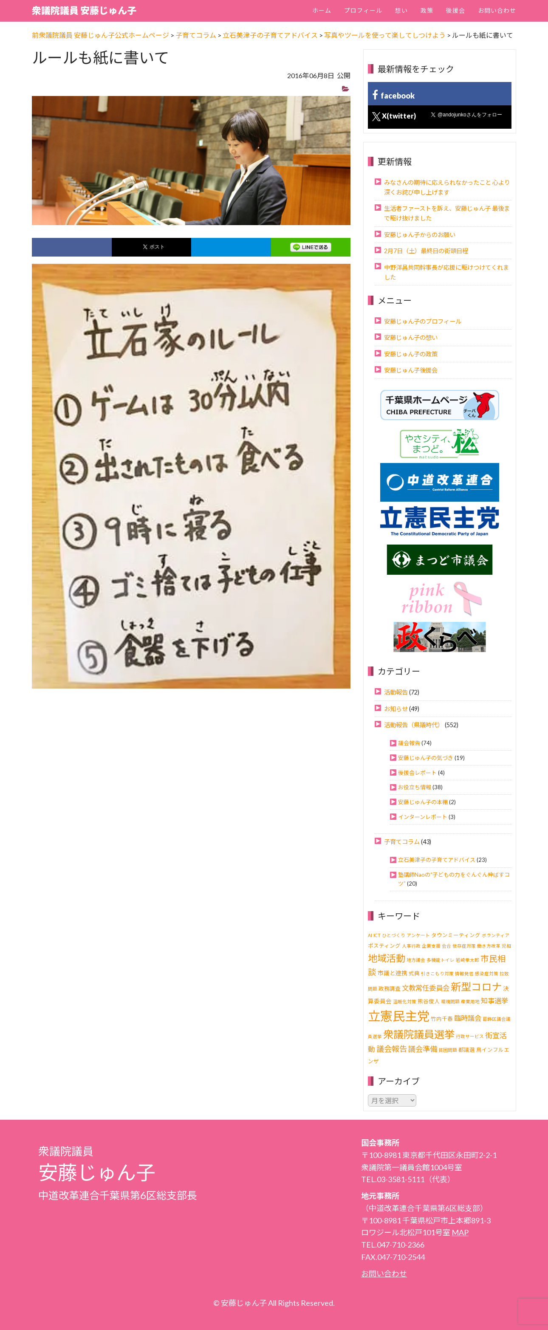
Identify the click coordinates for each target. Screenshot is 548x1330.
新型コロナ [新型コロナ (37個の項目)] (476, 986)
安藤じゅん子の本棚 (423, 802)
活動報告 (396, 692)
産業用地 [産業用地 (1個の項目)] (470, 1001)
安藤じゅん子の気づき (425, 757)
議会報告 (409, 743)
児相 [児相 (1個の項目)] (506, 946)
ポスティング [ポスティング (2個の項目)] (384, 946)
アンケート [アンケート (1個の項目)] (418, 935)
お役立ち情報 (414, 787)
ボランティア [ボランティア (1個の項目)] (495, 935)
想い (401, 10)
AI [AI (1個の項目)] (370, 935)
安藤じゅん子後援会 (411, 370)
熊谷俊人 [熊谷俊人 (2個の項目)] (429, 1001)
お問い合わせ (497, 10)
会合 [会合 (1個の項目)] (446, 946)
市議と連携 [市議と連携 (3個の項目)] (392, 973)
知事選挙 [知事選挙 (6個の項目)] (494, 1001)
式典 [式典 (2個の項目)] (414, 973)
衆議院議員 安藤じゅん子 (84, 10)
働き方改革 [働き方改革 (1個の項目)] (488, 946)
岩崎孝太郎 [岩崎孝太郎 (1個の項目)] (467, 960)
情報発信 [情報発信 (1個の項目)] (464, 973)
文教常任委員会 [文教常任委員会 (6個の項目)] (425, 988)
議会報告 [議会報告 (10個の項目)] (391, 1048)
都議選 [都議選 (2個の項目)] (466, 1050)
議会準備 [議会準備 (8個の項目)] (422, 1049)
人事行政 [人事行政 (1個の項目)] (411, 946)
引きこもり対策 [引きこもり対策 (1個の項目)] (437, 973)
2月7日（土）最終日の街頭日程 (426, 250)
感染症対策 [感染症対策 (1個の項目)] (486, 973)
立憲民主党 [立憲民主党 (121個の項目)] (398, 1015)
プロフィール (363, 10)
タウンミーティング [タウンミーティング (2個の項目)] (455, 935)
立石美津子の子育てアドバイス (436, 859)
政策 (427, 10)
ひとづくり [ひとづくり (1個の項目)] (393, 935)
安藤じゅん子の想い (411, 337)
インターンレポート (422, 816)
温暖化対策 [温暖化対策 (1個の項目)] (404, 1001)
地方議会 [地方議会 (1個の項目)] (416, 960)
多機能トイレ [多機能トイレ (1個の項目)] (441, 960)
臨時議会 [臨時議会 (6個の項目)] (467, 1018)
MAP (460, 1232)
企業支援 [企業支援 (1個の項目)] (431, 946)
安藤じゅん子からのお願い (419, 234)
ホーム (321, 10)
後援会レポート (417, 772)
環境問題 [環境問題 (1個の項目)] (450, 1001)
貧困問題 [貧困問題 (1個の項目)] (447, 1050)
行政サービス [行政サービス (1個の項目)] (470, 1036)
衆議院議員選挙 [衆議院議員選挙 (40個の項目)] (419, 1034)
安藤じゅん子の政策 (411, 354)
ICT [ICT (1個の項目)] (377, 935)
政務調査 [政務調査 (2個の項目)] (390, 988)
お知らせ (396, 708)
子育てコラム (402, 841)
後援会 (455, 10)
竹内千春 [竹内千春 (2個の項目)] (442, 1019)
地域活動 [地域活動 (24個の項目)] (386, 958)
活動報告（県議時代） (413, 725)
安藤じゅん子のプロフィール (422, 321)
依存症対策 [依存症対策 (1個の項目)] (464, 946)
